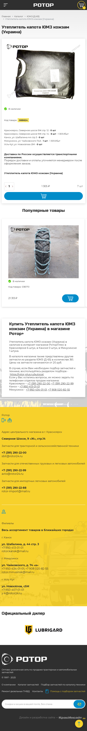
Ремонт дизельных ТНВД (16, 691)
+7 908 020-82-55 (59, 389)
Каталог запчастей (28, 684)
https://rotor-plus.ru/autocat (27, 374)
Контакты (37, 691)
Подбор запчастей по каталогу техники (63, 684)
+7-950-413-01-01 (30, 386)
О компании (9, 684)
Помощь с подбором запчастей (65, 691)
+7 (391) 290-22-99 (62, 383)
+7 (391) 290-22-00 (38, 383)
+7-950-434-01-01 (36, 389)
